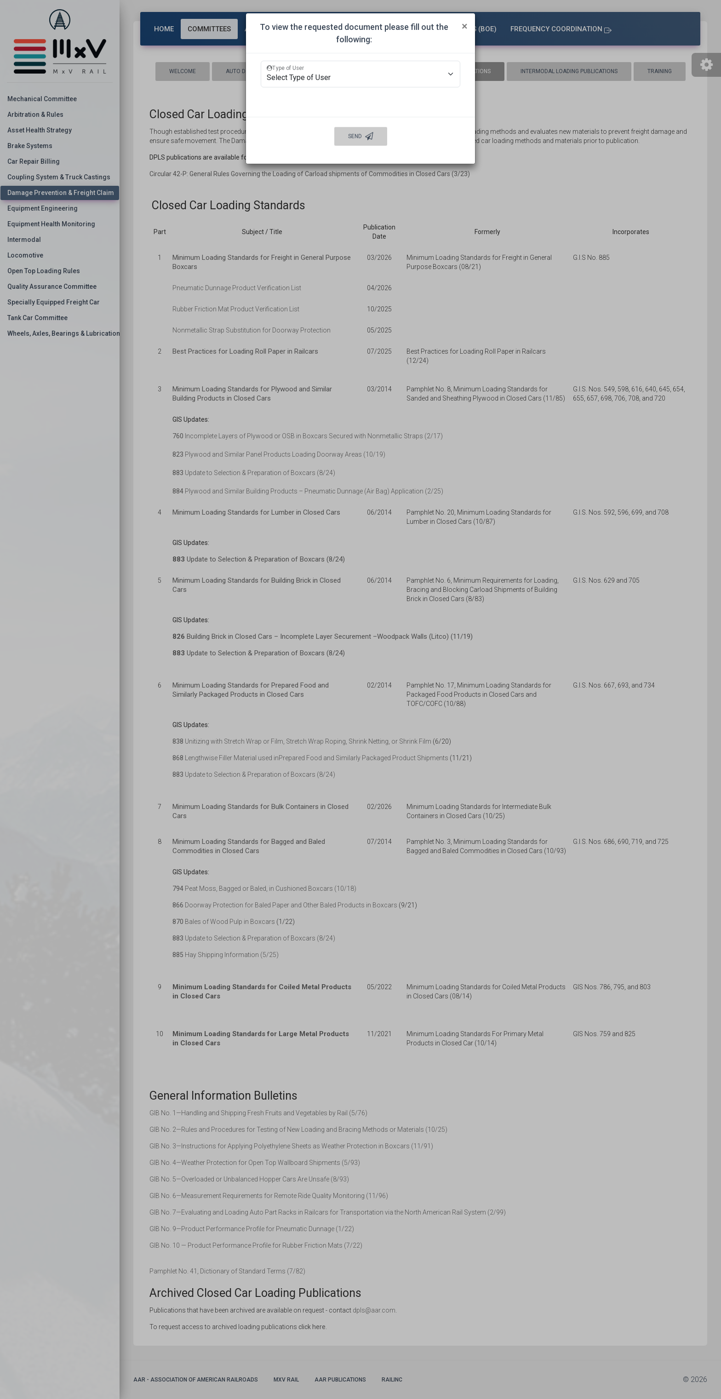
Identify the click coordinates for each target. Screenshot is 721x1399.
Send (360, 136)
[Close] (464, 26)
